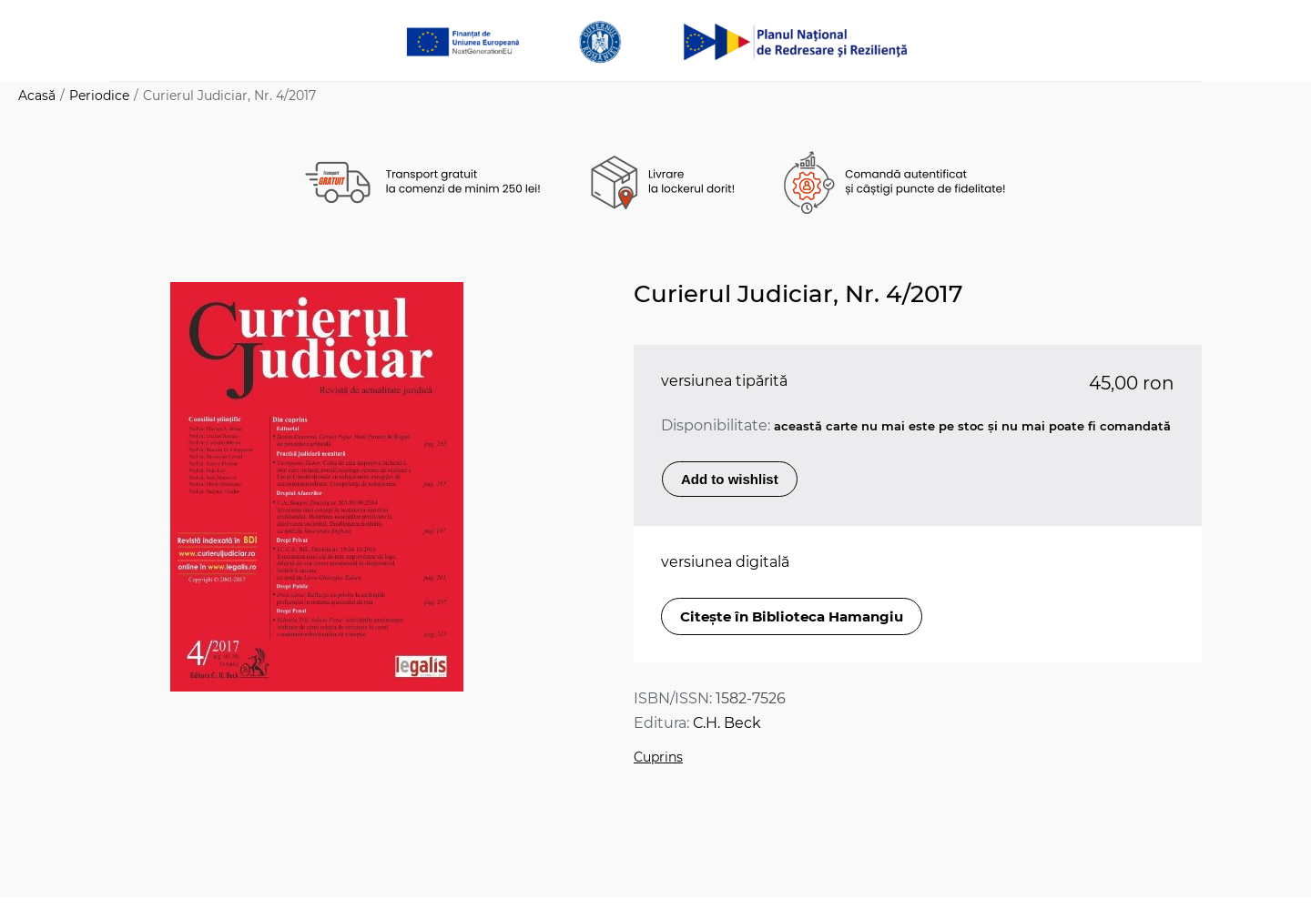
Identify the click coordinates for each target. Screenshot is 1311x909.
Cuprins (658, 757)
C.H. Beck (727, 723)
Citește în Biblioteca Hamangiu (791, 616)
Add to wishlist (729, 479)
